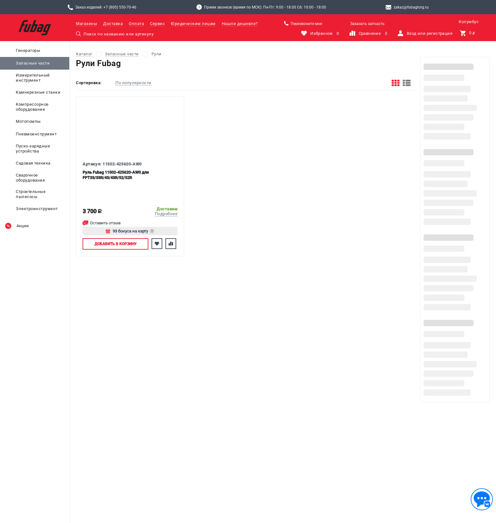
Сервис (157, 23)
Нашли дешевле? (240, 23)
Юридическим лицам (193, 23)
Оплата (136, 23)
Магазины (86, 23)
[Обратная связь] (482, 499)
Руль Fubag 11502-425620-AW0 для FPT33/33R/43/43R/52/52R (116, 175)
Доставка (113, 23)
